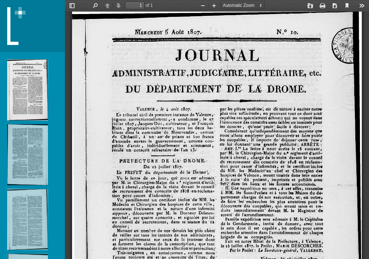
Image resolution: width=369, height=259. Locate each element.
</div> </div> (217, 129)
